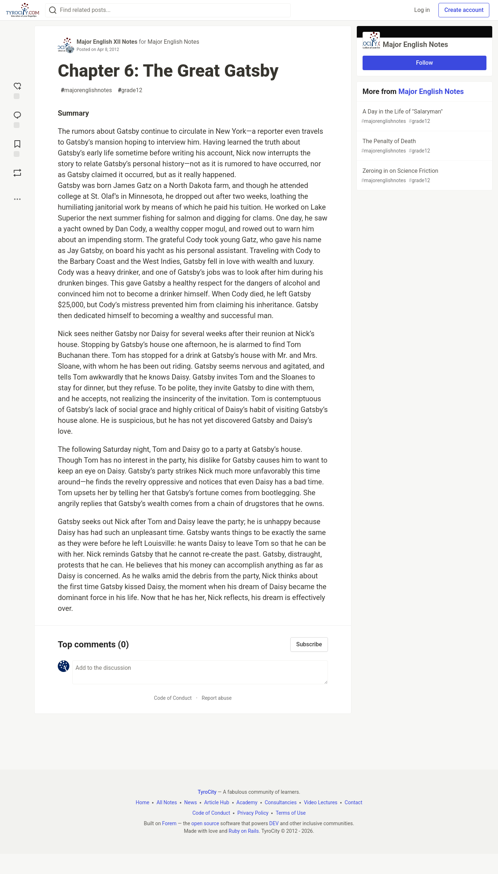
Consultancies (280, 802)
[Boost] (17, 172)
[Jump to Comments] (17, 118)
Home (143, 802)
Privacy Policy (252, 813)
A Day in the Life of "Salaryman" (423, 116)
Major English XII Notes (107, 41)
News (190, 802)
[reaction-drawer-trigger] (17, 90)
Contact (353, 802)
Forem (169, 823)
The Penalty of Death (423, 146)
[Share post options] (17, 199)
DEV (274, 823)
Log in (422, 10)
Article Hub (216, 802)
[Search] (53, 10)
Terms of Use (291, 813)
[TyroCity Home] (22, 10)
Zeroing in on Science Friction (423, 175)
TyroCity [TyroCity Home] (207, 792)
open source (205, 823)
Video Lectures (320, 802)
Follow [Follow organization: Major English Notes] (424, 62)
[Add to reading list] (17, 147)
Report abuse (217, 698)
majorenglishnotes (86, 90)
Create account (464, 10)
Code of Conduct (173, 698)
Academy (247, 802)
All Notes (166, 802)
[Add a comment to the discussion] (200, 672)
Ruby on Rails (244, 831)
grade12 (130, 90)
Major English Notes (173, 41)
